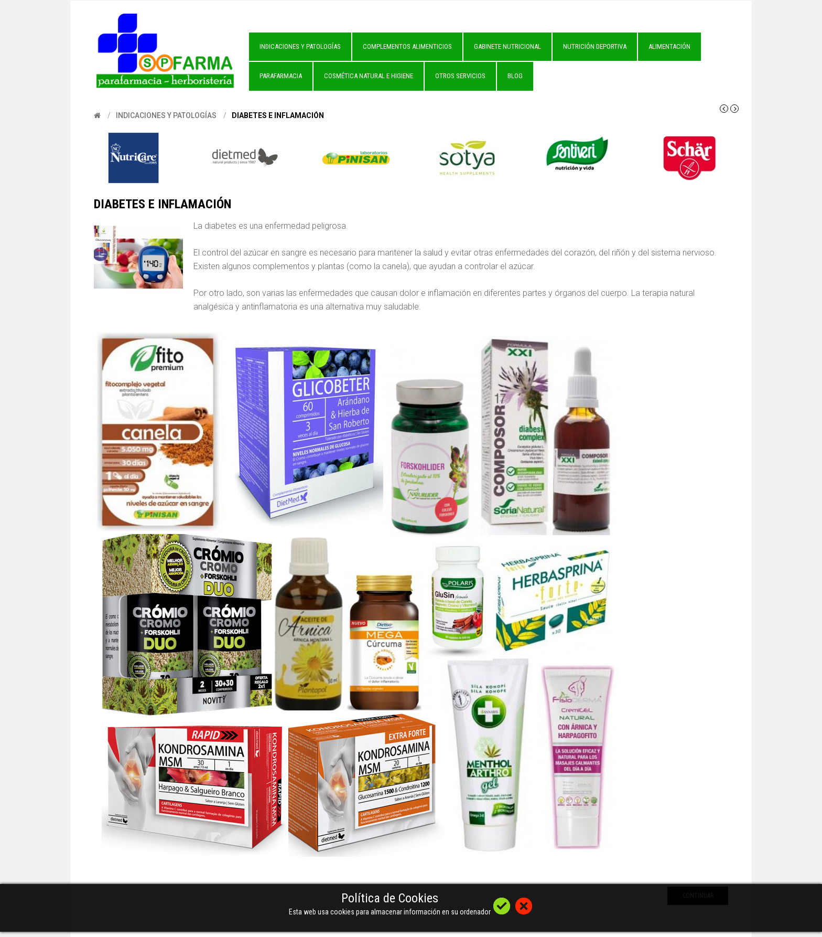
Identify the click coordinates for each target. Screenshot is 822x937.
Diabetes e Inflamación (278, 115)
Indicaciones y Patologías (166, 115)
